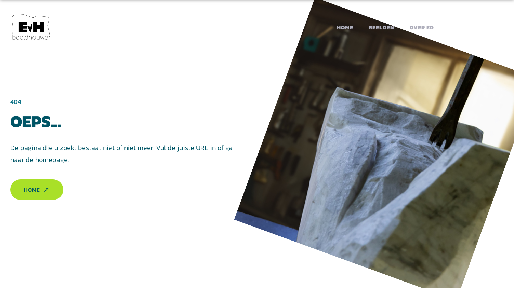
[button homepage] (31, 27)
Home (345, 27)
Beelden (381, 27)
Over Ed (422, 27)
